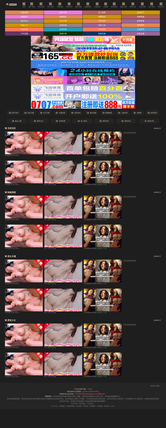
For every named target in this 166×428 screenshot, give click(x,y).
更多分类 (149, 121)
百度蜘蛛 (59, 406)
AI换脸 (108, 5)
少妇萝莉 (141, 30)
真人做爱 (102, 13)
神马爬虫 (86, 406)
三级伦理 (100, 5)
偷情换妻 (141, 21)
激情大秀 (63, 13)
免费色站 (102, 17)
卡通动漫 (62, 5)
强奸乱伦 (24, 21)
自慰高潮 (24, 13)
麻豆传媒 (81, 5)
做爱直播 (102, 34)
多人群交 (154, 5)
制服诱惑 (90, 5)
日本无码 (102, 21)
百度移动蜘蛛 (69, 406)
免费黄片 (63, 17)
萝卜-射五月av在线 (51, 156)
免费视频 (141, 17)
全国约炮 (63, 25)
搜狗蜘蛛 (94, 406)
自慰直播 (141, 34)
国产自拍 (34, 5)
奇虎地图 (102, 406)
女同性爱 (145, 5)
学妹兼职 (102, 30)
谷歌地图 (78, 406)
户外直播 (24, 34)
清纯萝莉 (141, 25)
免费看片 (24, 17)
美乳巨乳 (104, 121)
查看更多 (157, 128)
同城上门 (24, 25)
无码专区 (71, 5)
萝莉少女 (135, 5)
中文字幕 (53, 5)
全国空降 (63, 30)
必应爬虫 (110, 406)
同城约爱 (24, 30)
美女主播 (43, 5)
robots (116, 406)
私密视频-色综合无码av (13, 156)
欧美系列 (117, 5)
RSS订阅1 (51, 406)
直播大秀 (63, 34)
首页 (26, 5)
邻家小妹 (102, 25)
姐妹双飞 (141, 13)
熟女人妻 (126, 5)
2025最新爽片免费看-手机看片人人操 (97, 156)
